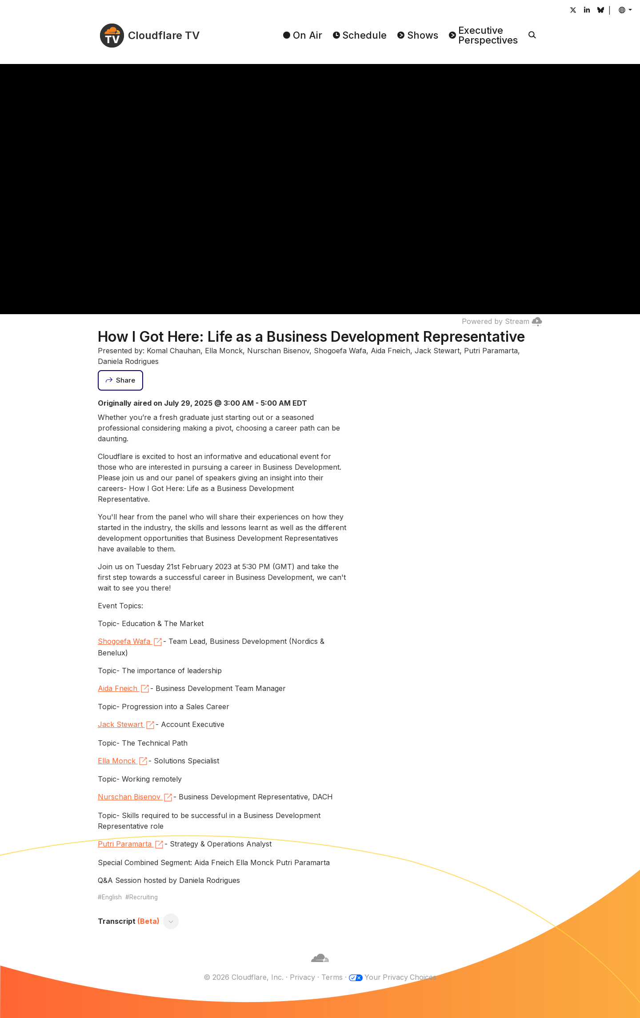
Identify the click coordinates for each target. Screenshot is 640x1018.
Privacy (302, 977)
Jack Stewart (127, 725)
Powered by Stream (502, 321)
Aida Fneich (124, 688)
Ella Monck (123, 761)
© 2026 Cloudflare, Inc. (243, 977)
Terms (331, 977)
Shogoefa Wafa (130, 642)
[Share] (120, 380)
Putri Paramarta (131, 844)
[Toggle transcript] (171, 921)
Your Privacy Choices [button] (400, 977)
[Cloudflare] (320, 966)
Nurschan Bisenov (135, 797)
